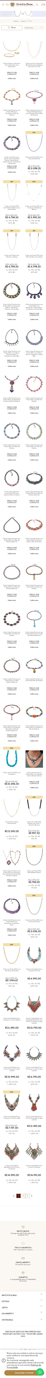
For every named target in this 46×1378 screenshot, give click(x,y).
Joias (23, 21)
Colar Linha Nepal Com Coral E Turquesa (34, 1166)
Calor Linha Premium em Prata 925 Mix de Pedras (34, 679)
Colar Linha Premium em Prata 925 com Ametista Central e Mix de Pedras (11, 399)
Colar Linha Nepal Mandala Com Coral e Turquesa (12, 1167)
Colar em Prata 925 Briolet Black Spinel (34, 871)
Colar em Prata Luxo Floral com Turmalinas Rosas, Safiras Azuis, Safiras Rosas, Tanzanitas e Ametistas (11, 159)
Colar (29, 21)
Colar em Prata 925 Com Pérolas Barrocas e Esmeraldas (11, 207)
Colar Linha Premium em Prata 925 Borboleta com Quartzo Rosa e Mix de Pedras (34, 113)
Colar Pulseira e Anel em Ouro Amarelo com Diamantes (11, 65)
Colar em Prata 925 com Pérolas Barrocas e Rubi (34, 256)
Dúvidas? (7, 5)
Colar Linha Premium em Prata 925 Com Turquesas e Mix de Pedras (11, 113)
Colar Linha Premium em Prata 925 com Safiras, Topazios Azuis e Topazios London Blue (11, 354)
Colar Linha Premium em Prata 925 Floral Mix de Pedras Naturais (34, 493)
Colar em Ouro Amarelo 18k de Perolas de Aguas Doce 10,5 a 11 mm (34, 65)
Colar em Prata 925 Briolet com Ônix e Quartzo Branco (34, 823)
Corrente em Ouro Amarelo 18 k (11, 822)
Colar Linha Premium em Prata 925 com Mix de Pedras (34, 399)
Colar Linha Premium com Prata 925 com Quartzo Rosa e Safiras (12, 493)
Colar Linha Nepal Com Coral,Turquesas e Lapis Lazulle (34, 1118)
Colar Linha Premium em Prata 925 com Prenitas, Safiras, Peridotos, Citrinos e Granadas (11, 307)
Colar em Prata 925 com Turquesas (11, 773)
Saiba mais (12, 78)
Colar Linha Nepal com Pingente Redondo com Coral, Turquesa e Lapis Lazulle (34, 1021)
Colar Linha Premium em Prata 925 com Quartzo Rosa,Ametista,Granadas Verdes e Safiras (12, 873)
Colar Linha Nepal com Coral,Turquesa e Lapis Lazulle (12, 1069)
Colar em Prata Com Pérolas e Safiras (12, 256)
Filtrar (12, 27)
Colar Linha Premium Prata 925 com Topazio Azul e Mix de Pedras (34, 774)
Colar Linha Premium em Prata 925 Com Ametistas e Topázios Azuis (11, 922)
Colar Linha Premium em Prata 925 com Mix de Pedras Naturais (11, 540)
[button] (34, 27)
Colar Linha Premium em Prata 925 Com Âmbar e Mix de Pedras (34, 727)
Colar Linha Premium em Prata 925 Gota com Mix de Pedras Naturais (34, 634)
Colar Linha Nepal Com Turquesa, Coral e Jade (12, 1117)
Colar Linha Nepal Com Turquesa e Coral (34, 969)
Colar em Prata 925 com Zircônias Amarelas (11, 969)
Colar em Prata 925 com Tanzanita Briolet (34, 157)
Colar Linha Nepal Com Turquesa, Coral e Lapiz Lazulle (34, 1069)
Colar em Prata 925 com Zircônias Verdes (34, 920)
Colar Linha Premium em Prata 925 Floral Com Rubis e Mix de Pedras (34, 540)
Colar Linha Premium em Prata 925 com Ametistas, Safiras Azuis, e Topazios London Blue (34, 307)
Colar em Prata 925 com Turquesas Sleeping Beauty (34, 207)
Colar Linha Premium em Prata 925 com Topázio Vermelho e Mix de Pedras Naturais (11, 728)
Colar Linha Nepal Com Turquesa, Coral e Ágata (11, 1019)
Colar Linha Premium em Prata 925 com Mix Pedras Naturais (11, 680)
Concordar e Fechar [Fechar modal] (24, 1373)
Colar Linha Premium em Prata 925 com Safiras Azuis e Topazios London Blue (34, 354)
